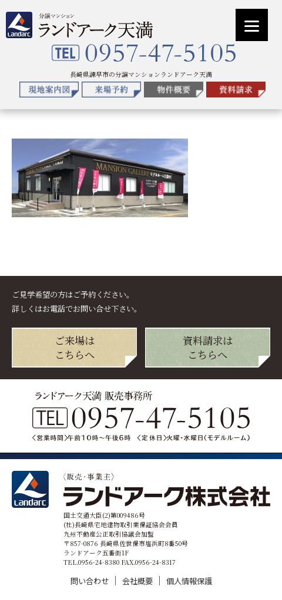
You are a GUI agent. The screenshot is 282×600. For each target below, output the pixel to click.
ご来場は (74, 347)
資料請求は (207, 347)
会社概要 (138, 580)
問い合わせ (90, 580)
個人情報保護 (189, 580)
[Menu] (252, 25)
